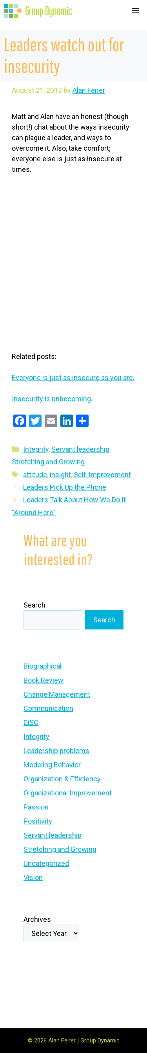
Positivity (38, 821)
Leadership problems (56, 750)
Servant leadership (80, 449)
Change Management (57, 694)
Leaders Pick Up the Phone (64, 487)
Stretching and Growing (48, 462)
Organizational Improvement (68, 793)
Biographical (43, 666)
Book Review (44, 680)
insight (60, 475)
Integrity (36, 449)
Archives (37, 919)
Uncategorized (46, 863)
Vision (33, 877)
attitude (35, 475)
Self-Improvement (102, 475)
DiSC (31, 722)
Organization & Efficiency (62, 779)
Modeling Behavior (52, 765)
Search (34, 605)
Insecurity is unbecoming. (52, 399)
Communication (48, 708)
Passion (36, 807)
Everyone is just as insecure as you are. (73, 377)
